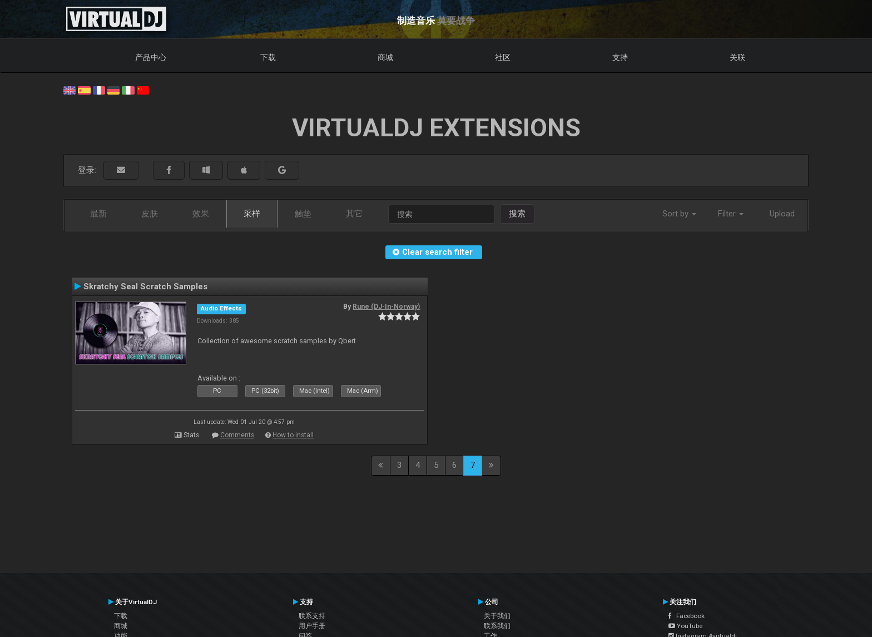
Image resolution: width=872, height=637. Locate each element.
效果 (200, 214)
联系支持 (312, 616)
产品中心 (150, 57)
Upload (782, 214)
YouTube (685, 626)
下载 (268, 57)
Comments (237, 435)
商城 (385, 57)
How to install (293, 435)
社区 (503, 57)
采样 (252, 214)
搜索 (517, 214)
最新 (98, 214)
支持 (620, 57)
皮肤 (149, 214)
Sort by (679, 214)
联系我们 (497, 626)
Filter (731, 214)
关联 (737, 57)
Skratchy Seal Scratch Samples (145, 287)
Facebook (686, 616)
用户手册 (312, 626)
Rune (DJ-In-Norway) (386, 306)
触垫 (303, 214)
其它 (354, 214)
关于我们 (497, 616)
